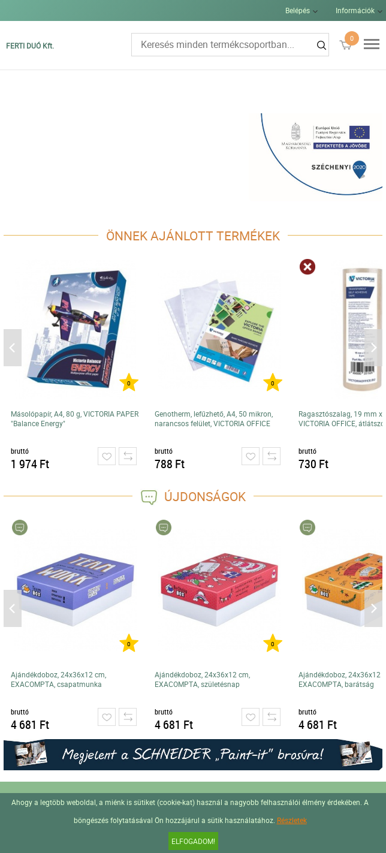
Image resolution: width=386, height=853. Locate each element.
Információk (355, 10)
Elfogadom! (193, 841)
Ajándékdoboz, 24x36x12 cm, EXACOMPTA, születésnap (202, 679)
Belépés (297, 10)
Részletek (292, 820)
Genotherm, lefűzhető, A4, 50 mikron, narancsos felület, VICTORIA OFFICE (214, 418)
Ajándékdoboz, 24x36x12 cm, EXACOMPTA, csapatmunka (58, 679)
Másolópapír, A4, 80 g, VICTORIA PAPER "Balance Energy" (74, 418)
